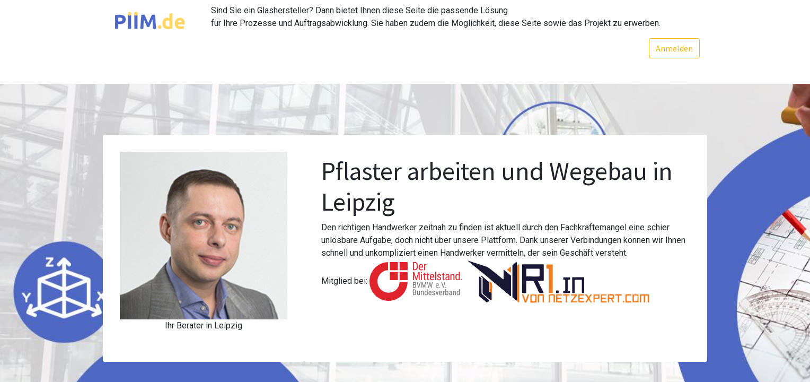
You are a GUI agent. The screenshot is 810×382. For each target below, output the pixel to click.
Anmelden (673, 48)
